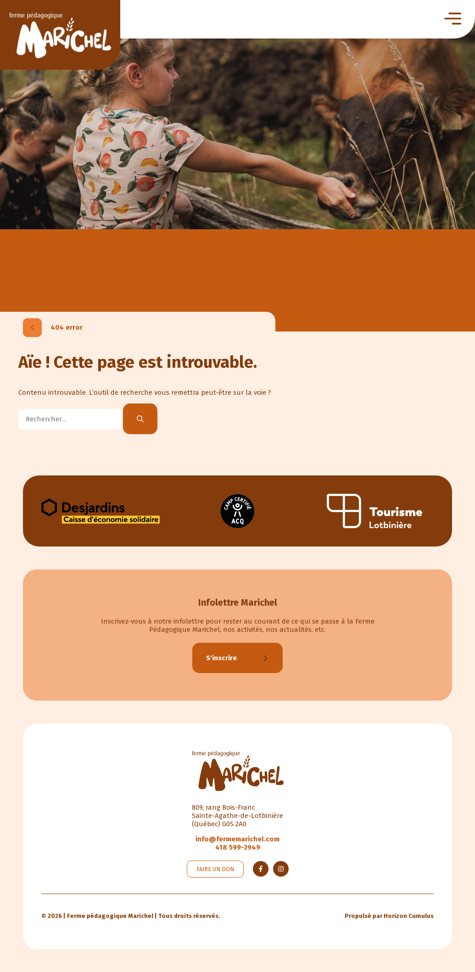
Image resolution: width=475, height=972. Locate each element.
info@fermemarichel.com (237, 839)
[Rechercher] (140, 418)
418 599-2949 (237, 847)
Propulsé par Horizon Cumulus (389, 915)
